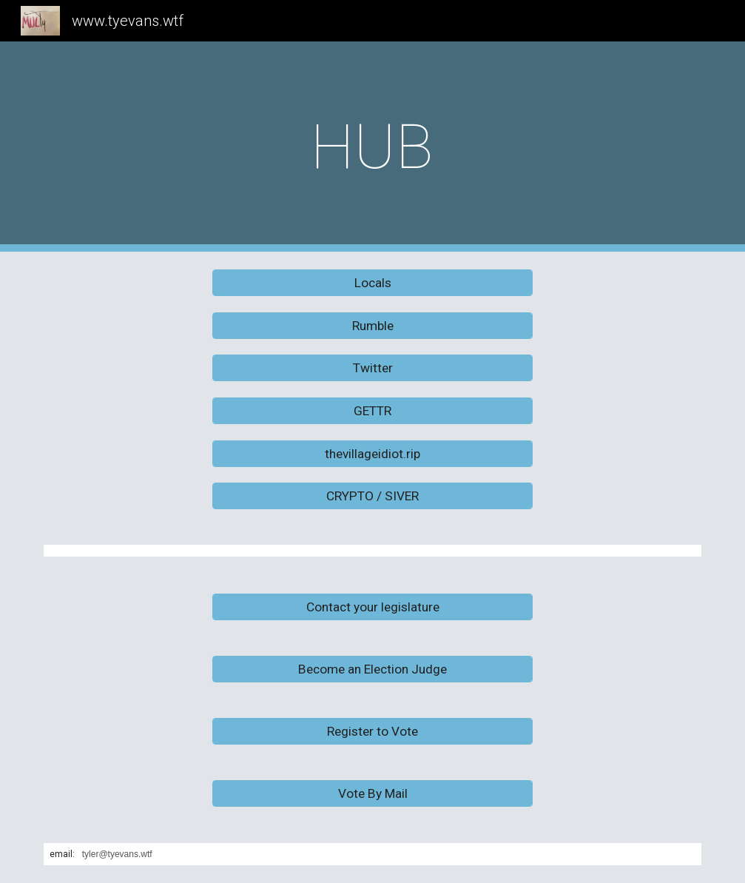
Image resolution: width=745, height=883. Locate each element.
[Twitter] (372, 368)
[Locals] (372, 283)
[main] (372, 147)
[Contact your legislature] (372, 607)
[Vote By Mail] (372, 794)
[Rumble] (372, 325)
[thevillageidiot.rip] (372, 453)
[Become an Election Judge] (372, 669)
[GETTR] (372, 411)
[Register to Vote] (372, 732)
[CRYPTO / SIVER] (372, 496)
